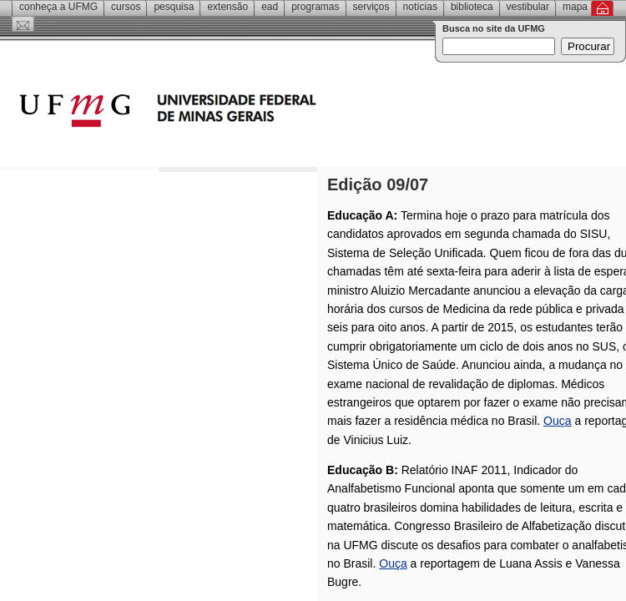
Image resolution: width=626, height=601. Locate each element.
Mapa (575, 7)
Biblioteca (472, 7)
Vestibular (528, 7)
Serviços (371, 7)
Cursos (125, 7)
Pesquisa (174, 7)
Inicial (602, 8)
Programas (315, 7)
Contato (23, 24)
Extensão (227, 7)
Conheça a (58, 7)
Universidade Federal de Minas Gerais (262, 113)
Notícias (420, 7)
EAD (269, 7)
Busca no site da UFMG (493, 28)
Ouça (557, 420)
